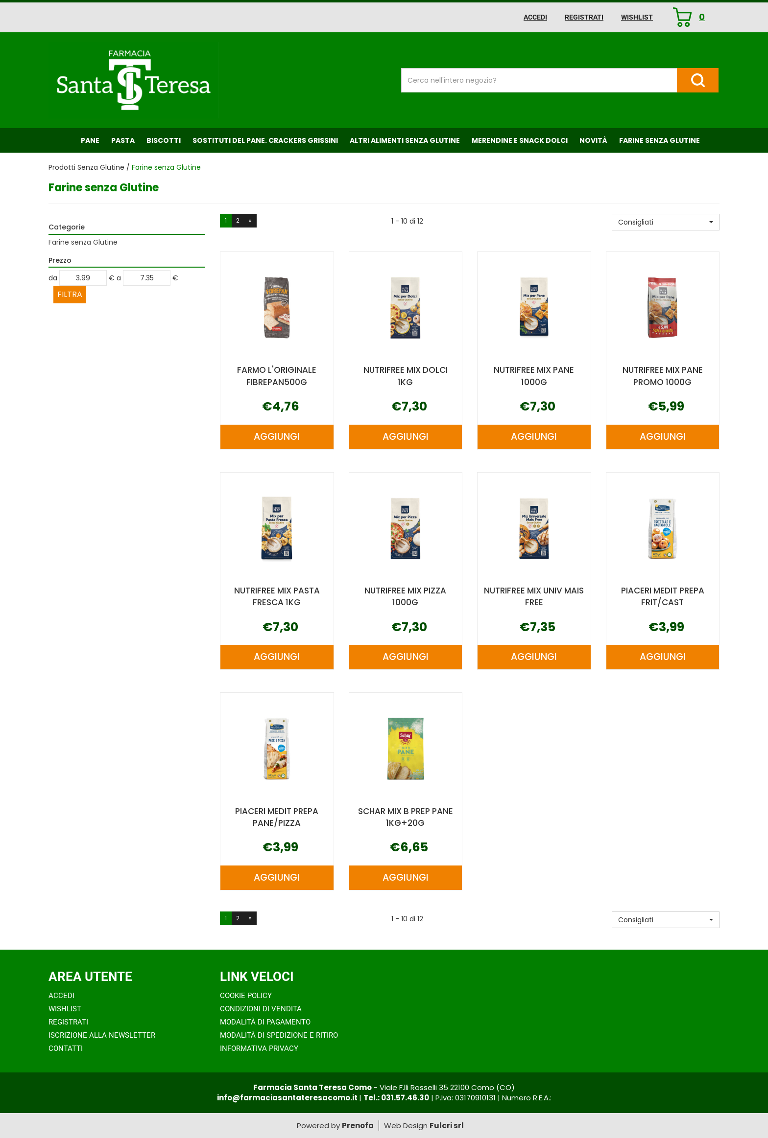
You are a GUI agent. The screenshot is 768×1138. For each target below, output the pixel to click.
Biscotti (163, 140)
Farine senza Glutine (659, 140)
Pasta (123, 140)
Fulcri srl (447, 1125)
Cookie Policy (246, 995)
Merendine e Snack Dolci (520, 140)
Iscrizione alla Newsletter (101, 1035)
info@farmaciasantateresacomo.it (288, 1097)
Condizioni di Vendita (261, 1008)
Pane (90, 140)
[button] (666, 222)
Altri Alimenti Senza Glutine (405, 140)
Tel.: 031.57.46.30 (396, 1097)
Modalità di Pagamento (265, 1022)
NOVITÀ (593, 140)
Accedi (535, 17)
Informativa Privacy (259, 1048)
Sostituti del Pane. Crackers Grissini (265, 140)
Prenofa (358, 1125)
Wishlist (637, 17)
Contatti (65, 1048)
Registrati (584, 17)
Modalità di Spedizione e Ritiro (279, 1035)
